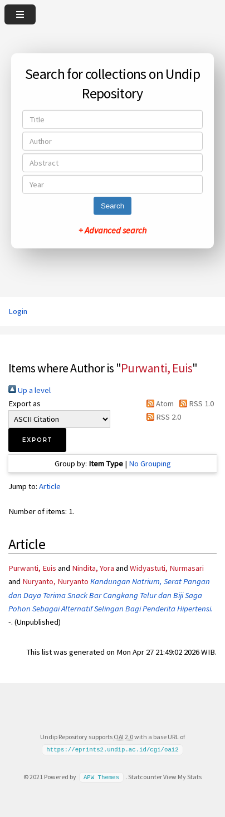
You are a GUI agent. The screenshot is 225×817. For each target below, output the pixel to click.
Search (112, 206)
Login (17, 311)
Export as (24, 403)
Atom (157, 403)
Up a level (29, 390)
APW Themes (101, 777)
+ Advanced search (112, 230)
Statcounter (145, 777)
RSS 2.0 (161, 417)
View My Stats (182, 777)
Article (50, 486)
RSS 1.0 (194, 403)
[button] (37, 440)
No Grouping (150, 464)
